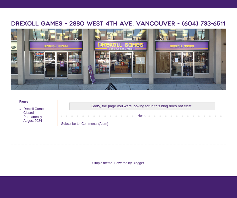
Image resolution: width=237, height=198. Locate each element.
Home (142, 116)
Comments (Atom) (94, 124)
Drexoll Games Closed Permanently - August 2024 (34, 115)
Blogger (138, 163)
